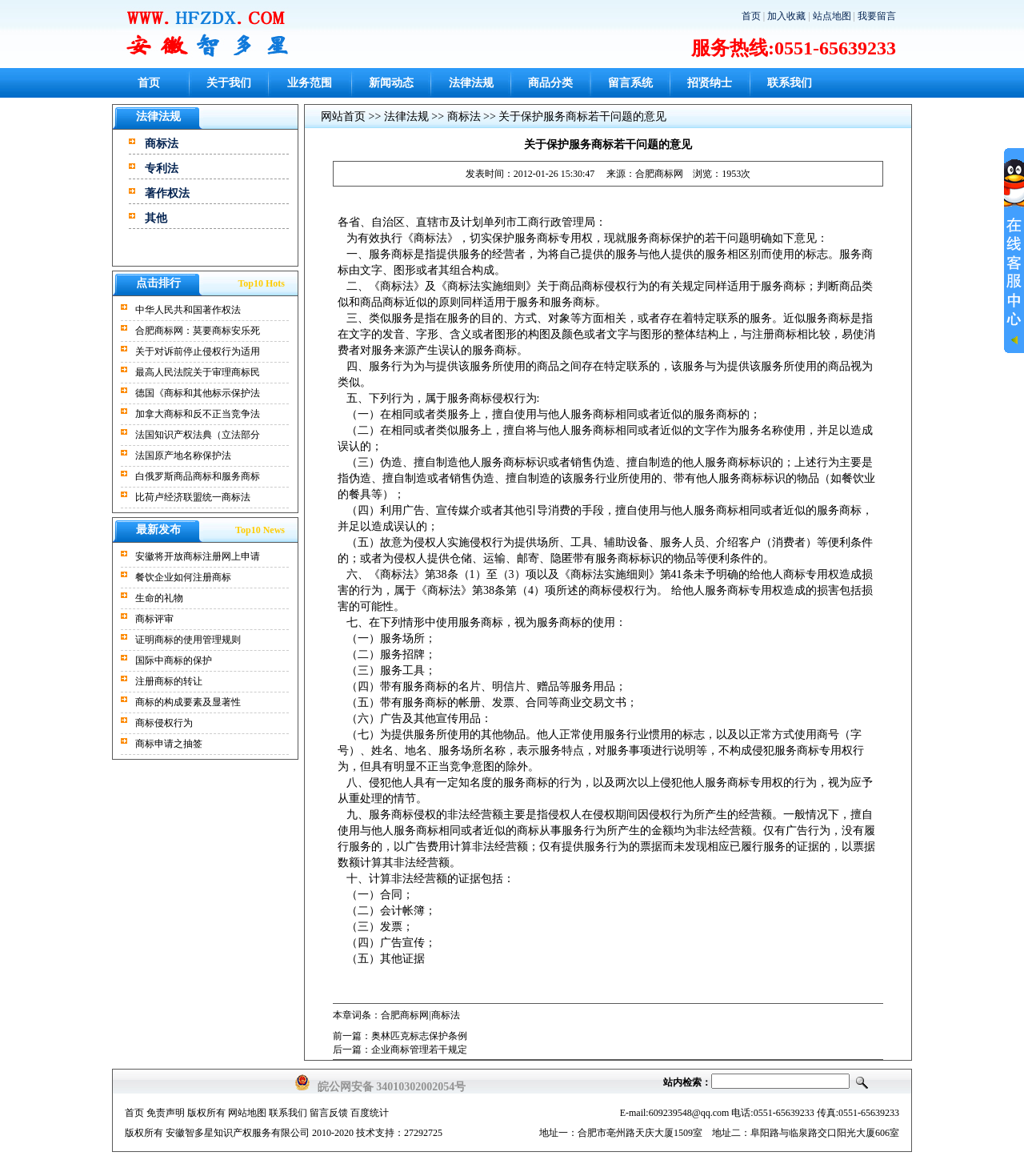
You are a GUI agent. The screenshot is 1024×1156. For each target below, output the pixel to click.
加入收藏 (786, 16)
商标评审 (154, 618)
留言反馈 (329, 1112)
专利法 (161, 169)
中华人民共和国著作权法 (188, 309)
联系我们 (789, 83)
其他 (156, 218)
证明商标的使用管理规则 (188, 639)
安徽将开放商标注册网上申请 (197, 556)
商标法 (161, 144)
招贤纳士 (709, 83)
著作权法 (167, 193)
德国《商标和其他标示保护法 (197, 393)
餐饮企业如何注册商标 (183, 577)
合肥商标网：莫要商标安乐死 (197, 330)
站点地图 (832, 16)
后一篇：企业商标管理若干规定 (400, 1049)
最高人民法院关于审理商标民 (197, 372)
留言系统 (630, 83)
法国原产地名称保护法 (183, 455)
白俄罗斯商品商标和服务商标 (197, 476)
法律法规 (471, 83)
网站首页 (343, 116)
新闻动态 (391, 83)
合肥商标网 (659, 173)
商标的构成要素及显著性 (188, 702)
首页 (751, 16)
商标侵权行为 (164, 723)
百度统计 (369, 1112)
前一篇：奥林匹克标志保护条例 (400, 1036)
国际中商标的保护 (173, 660)
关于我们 (228, 83)
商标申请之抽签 (168, 743)
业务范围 (309, 83)
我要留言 (877, 16)
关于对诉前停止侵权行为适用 (197, 351)
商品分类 (550, 83)
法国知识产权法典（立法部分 (197, 434)
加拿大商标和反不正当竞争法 (197, 413)
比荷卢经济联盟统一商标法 (192, 497)
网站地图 (247, 1112)
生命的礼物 (159, 598)
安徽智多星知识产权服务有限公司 (238, 1132)
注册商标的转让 (168, 681)
